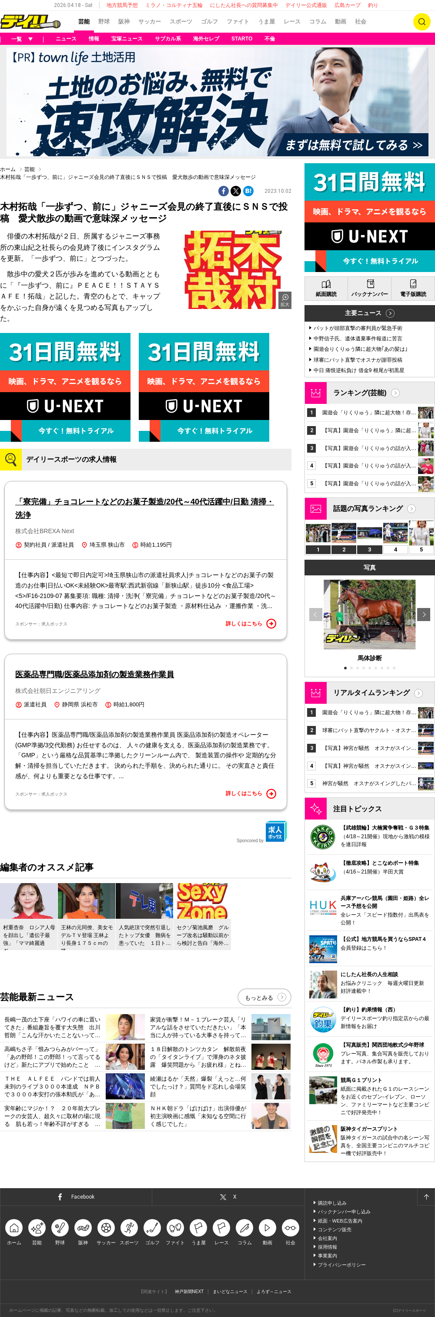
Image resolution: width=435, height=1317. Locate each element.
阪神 (124, 21)
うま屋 (266, 21)
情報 (94, 39)
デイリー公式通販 (306, 5)
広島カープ (348, 5)
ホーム (8, 169)
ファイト (238, 21)
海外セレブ (206, 39)
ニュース (66, 39)
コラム (317, 21)
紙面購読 (326, 294)
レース (292, 21)
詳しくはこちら (251, 623)
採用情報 (327, 1247)
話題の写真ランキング (368, 508)
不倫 (269, 39)
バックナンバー (369, 294)
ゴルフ (209, 21)
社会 (360, 21)
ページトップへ (426, 1197)
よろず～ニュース (274, 1291)
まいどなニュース (230, 1291)
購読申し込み (332, 1203)
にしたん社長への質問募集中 (244, 5)
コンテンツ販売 (334, 1229)
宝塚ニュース (127, 39)
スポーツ (181, 21)
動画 (340, 21)
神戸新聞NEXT (189, 1291)
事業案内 (327, 1255)
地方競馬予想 (122, 5)
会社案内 (327, 1238)
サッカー (149, 21)
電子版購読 (413, 294)
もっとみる (259, 997)
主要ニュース (363, 312)
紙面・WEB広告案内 (340, 1220)
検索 (422, 21)
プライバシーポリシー (342, 1264)
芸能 (84, 21)
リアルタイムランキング (371, 692)
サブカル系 (168, 39)
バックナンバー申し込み (344, 1211)
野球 (104, 21)
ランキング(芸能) (360, 392)
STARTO (241, 39)
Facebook (82, 1197)
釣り (373, 5)
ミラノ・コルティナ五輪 (174, 5)
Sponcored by (262, 831)
